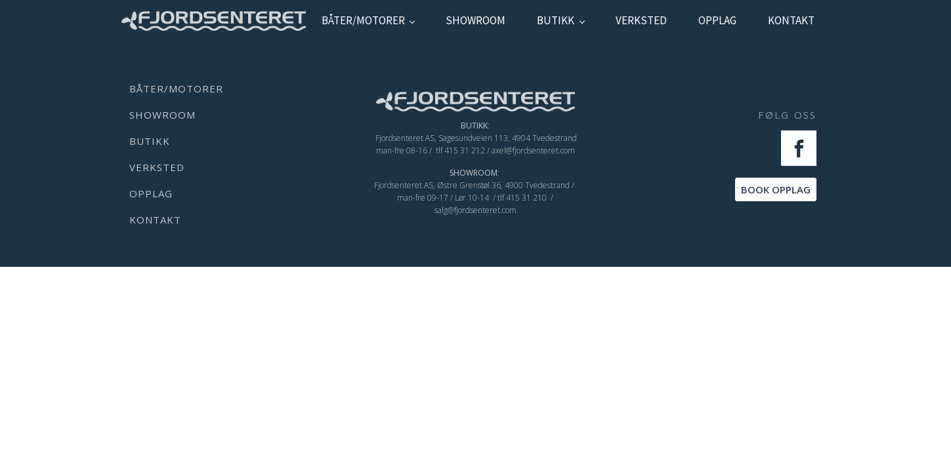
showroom (475, 20)
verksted (641, 20)
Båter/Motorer (363, 20)
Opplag (717, 20)
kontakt (791, 20)
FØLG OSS (787, 114)
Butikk (555, 20)
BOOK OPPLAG (776, 189)
